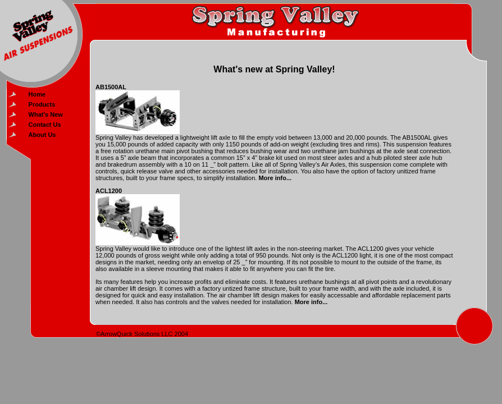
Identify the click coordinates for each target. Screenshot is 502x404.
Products (42, 104)
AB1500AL (110, 87)
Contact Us (45, 124)
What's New (46, 114)
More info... (274, 178)
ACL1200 (108, 190)
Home (37, 94)
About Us (42, 134)
